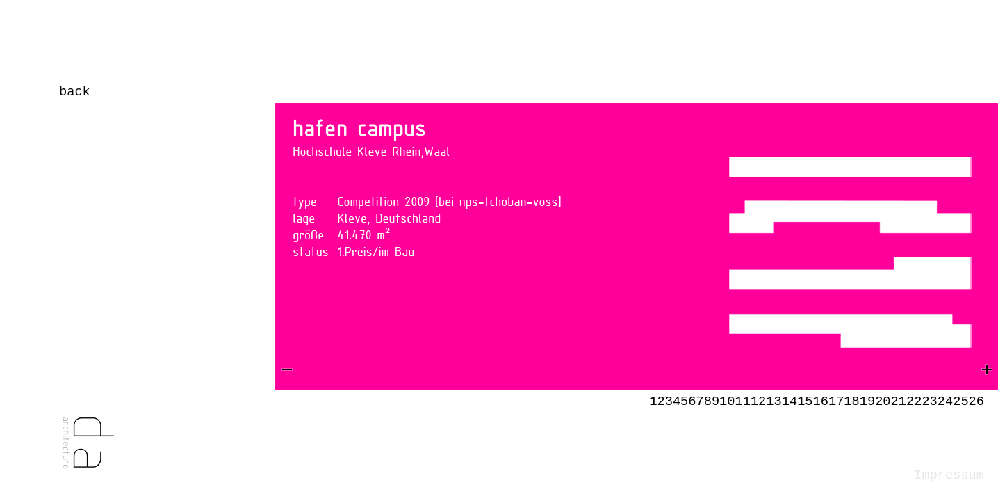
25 (960, 401)
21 (898, 401)
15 (804, 401)
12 (758, 401)
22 (914, 401)
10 (727, 401)
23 (929, 401)
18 (851, 401)
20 (882, 401)
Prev (317, 275)
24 (945, 401)
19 (867, 401)
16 (820, 401)
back (74, 92)
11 (743, 401)
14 (789, 401)
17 (836, 401)
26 (976, 401)
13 (773, 401)
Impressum (949, 475)
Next (824, 275)
